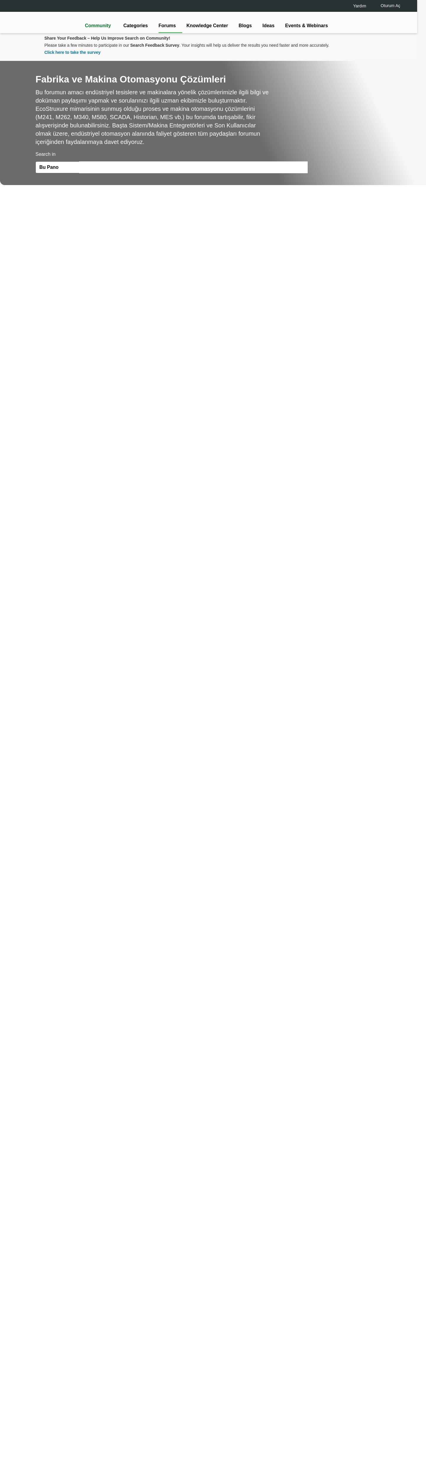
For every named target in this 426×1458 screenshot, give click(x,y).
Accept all (357, 1437)
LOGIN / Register (210, 752)
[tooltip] (244, 752)
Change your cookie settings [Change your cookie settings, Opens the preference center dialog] (305, 1437)
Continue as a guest (214, 775)
